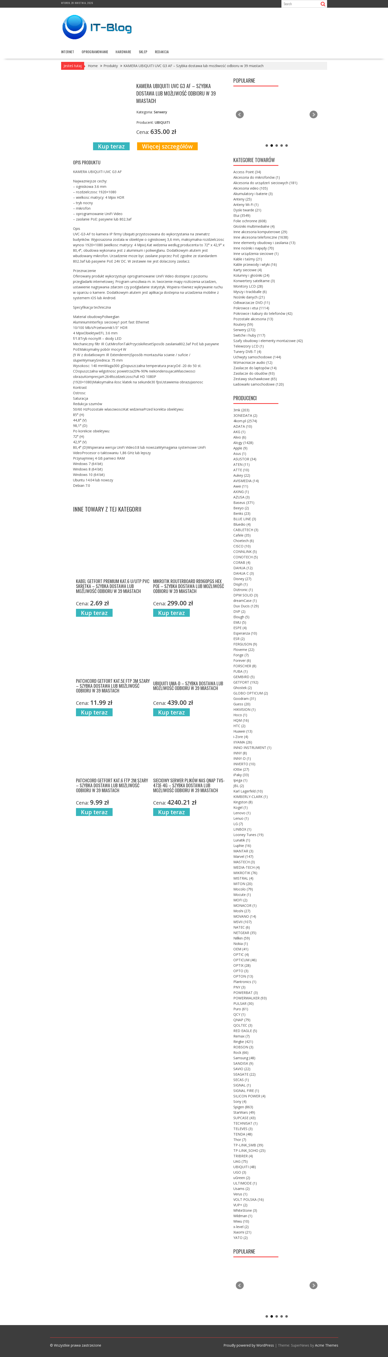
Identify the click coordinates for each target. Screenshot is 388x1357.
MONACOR (245, 905)
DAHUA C (243, 573)
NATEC (241, 927)
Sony (239, 1101)
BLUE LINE (244, 519)
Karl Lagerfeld (248, 791)
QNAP (241, 1019)
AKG (239, 431)
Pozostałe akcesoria (253, 319)
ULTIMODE (245, 1183)
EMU (239, 622)
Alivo (239, 437)
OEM (240, 949)
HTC (239, 725)
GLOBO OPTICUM (250, 693)
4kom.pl (245, 421)
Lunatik (241, 840)
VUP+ (240, 1205)
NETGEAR (244, 932)
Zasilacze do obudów (254, 373)
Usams (241, 1188)
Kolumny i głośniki (251, 275)
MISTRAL (243, 878)
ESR (239, 638)
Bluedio (242, 524)
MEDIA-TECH (246, 867)
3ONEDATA (245, 415)
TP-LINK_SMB (248, 1145)
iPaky (241, 774)
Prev (240, 115)
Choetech (243, 540)
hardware (123, 51)
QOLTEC (242, 1025)
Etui (241, 215)
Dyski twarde (247, 210)
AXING (241, 491)
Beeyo (241, 508)
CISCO (242, 546)
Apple (240, 448)
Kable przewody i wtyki (255, 264)
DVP (239, 611)
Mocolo (243, 889)
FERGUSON (245, 644)
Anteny (242, 199)
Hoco (240, 715)
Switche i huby (249, 335)
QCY (239, 1014)
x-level (241, 1226)
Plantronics (244, 981)
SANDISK (243, 1063)
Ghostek (242, 687)
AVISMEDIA (246, 480)
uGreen (241, 1177)
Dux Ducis (246, 606)
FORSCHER (244, 666)
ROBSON (243, 1047)
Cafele (242, 535)
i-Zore (240, 736)
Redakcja (162, 51)
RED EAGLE (245, 1030)
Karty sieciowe (247, 270)
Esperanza (245, 633)
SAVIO (241, 1068)
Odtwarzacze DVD (251, 302)
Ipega (240, 780)
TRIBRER (243, 1156)
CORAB (241, 562)
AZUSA (241, 497)
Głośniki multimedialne (254, 226)
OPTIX (242, 965)
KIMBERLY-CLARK (250, 796)
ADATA (242, 426)
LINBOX (242, 829)
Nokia (240, 943)
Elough (241, 617)
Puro (240, 1009)
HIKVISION (244, 709)
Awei (240, 486)
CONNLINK (245, 551)
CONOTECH (245, 557)
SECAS (241, 1079)
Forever (242, 660)
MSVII (242, 921)
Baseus (243, 502)
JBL (238, 785)
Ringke (243, 1041)
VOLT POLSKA (248, 1199)
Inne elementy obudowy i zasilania (264, 242)
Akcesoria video (250, 188)
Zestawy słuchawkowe (255, 378)
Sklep (143, 51)
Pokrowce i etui (251, 308)
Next (313, 115)
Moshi (241, 911)
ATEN (241, 464)
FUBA (240, 671)
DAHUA (243, 568)
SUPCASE (244, 1117)
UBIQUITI (244, 1166)
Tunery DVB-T (247, 351)
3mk (241, 410)
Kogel (240, 807)
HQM (241, 720)
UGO (239, 1172)
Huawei (242, 731)
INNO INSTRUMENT (252, 747)
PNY (239, 987)
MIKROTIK (245, 872)
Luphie (242, 845)
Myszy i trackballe (250, 291)
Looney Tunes (248, 834)
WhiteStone (245, 1210)
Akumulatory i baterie (253, 193)
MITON (242, 883)
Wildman (242, 1215)
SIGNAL (242, 1085)
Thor (239, 1139)
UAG (240, 1161)
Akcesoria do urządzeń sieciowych (265, 182)
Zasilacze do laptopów (255, 368)
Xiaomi (242, 1232)
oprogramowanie (95, 51)
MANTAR (243, 851)
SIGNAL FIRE (246, 1090)
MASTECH (244, 862)
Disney (242, 578)
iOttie (241, 769)
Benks (241, 513)
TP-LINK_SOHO (249, 1150)
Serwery (244, 329)
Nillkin (241, 938)
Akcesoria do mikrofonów (256, 177)
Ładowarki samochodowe (258, 384)
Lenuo (241, 818)
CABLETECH (245, 529)
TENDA (242, 1134)
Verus (240, 1194)
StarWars (244, 1112)
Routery (243, 324)
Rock (240, 1052)
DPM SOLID (245, 595)
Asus (239, 453)
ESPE (240, 627)
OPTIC (241, 954)
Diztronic (243, 589)
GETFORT (245, 682)
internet (67, 51)
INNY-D (242, 758)
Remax (241, 1036)
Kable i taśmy (247, 259)
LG (238, 823)
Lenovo (242, 813)
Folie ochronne (250, 221)
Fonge (241, 655)
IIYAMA (242, 742)
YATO (240, 1237)
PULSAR (243, 1003)
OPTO (240, 970)
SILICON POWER (249, 1096)
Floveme (243, 649)
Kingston (243, 802)
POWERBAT (245, 992)
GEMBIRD (244, 676)
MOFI (240, 900)
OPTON (243, 976)
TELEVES (243, 1128)
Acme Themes (326, 1345)
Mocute (242, 894)
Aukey (241, 475)
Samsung (244, 1058)
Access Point (247, 172)
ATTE (241, 470)
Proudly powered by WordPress (248, 1345)
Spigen (243, 1107)
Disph (240, 584)
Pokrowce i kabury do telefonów (262, 313)
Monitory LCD (248, 286)
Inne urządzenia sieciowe (256, 253)
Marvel (243, 856)
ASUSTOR (244, 459)
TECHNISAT (245, 1123)
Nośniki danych (249, 297)
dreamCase (245, 600)
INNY (240, 753)
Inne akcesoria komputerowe (260, 231)
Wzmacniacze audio (252, 362)
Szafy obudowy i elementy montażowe (268, 340)
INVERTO (244, 764)
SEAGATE (244, 1074)
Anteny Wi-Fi (246, 204)
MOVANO (244, 916)
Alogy (243, 442)
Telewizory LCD (248, 346)
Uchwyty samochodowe (257, 357)
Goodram (244, 698)
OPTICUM (245, 960)
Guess (241, 704)
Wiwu (241, 1221)
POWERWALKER (250, 998)
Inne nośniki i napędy (253, 248)
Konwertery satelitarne (254, 280)
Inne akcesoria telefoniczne (260, 237)
